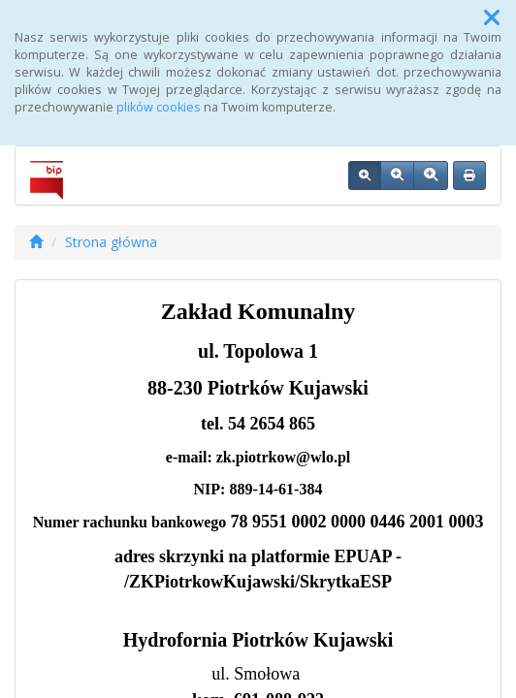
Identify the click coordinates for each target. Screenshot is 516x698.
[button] (491, 17)
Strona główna (111, 242)
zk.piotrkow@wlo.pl (283, 457)
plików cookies (158, 107)
